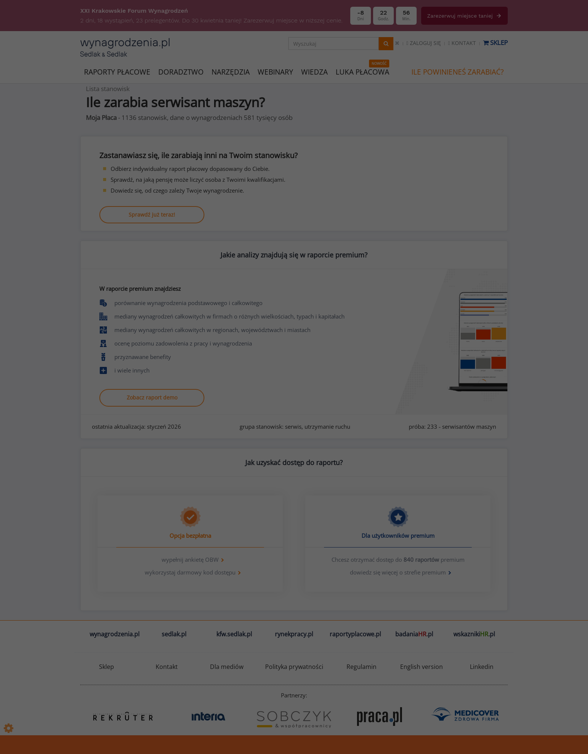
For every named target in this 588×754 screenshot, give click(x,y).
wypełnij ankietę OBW (190, 559)
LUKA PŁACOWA (362, 72)
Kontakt (462, 42)
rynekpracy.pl (294, 634)
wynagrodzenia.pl (115, 634)
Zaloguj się (423, 42)
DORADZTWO (181, 72)
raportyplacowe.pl (355, 634)
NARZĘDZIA (231, 71)
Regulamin (361, 667)
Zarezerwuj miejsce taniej (464, 16)
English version (421, 667)
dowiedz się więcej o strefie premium (398, 572)
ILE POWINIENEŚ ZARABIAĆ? (457, 72)
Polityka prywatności (294, 667)
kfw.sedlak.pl (234, 634)
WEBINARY (275, 71)
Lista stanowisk (108, 88)
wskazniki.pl (474, 634)
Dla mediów (226, 667)
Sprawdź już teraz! (152, 214)
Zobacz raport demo (152, 397)
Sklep (495, 42)
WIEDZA (314, 72)
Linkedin (482, 667)
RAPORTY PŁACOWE (117, 71)
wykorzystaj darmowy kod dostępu (190, 572)
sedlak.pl (174, 634)
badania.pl (414, 634)
